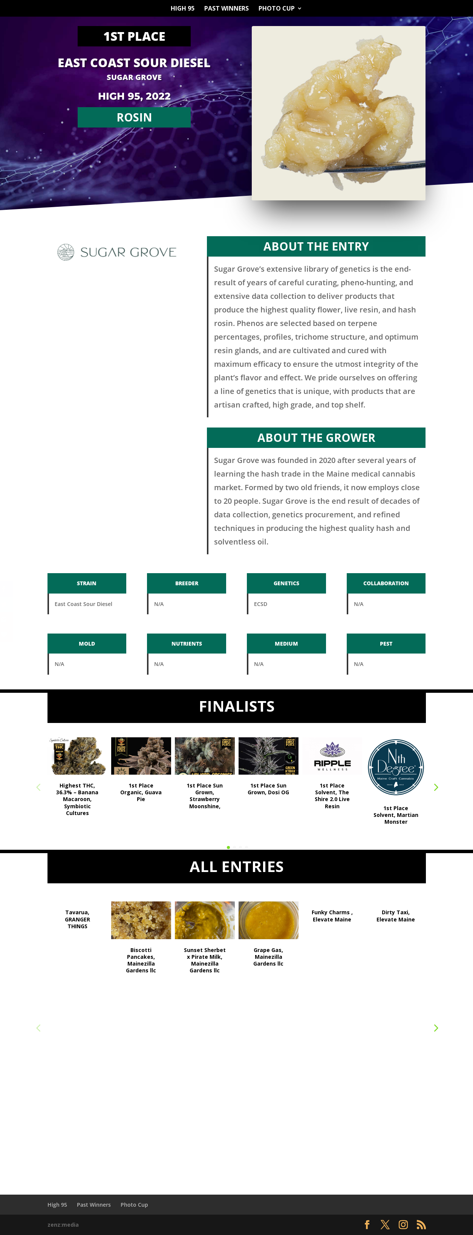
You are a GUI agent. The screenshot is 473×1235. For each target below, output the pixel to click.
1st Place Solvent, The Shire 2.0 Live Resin (332, 796)
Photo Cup (277, 9)
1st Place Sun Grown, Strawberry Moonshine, (205, 796)
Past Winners (226, 9)
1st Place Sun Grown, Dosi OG (268, 789)
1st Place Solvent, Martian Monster (396, 814)
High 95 (182, 9)
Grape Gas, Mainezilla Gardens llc (268, 956)
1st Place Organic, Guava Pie (141, 792)
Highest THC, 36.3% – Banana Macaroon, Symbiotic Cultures (77, 799)
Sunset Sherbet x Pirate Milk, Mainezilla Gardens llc (205, 960)
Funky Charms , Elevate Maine (332, 916)
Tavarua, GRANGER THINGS (77, 919)
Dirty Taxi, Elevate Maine (396, 916)
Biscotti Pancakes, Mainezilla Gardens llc (141, 960)
